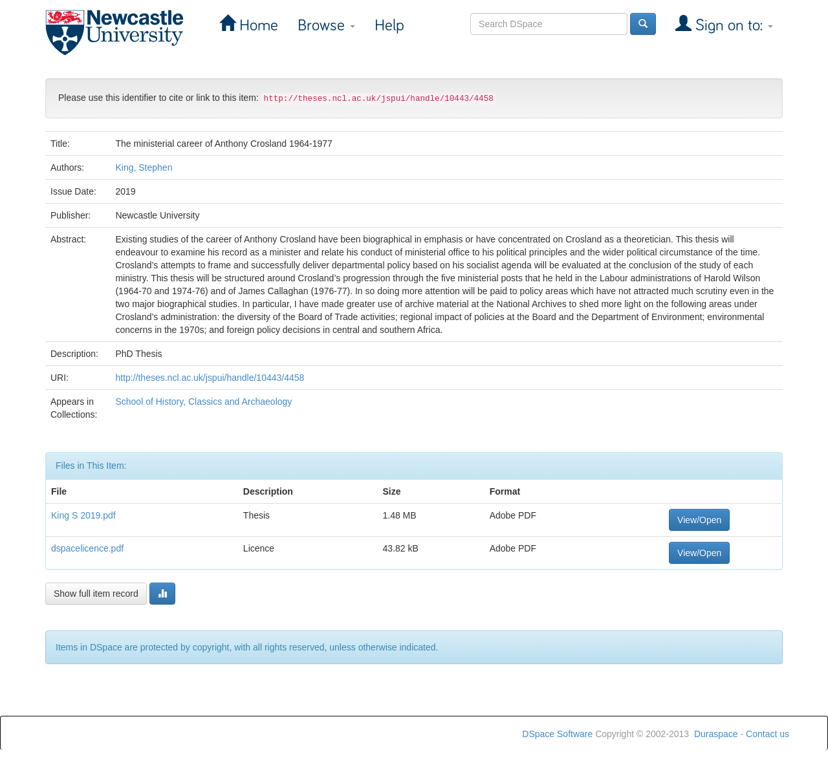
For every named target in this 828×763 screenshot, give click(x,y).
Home (256, 25)
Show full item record (96, 593)
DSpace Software (557, 734)
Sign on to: (732, 25)
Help (389, 25)
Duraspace (716, 734)
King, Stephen (143, 167)
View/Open (699, 520)
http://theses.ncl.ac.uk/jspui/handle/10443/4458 (209, 377)
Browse (326, 25)
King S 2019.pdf (83, 515)
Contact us (767, 734)
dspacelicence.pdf (87, 548)
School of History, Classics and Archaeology (203, 401)
